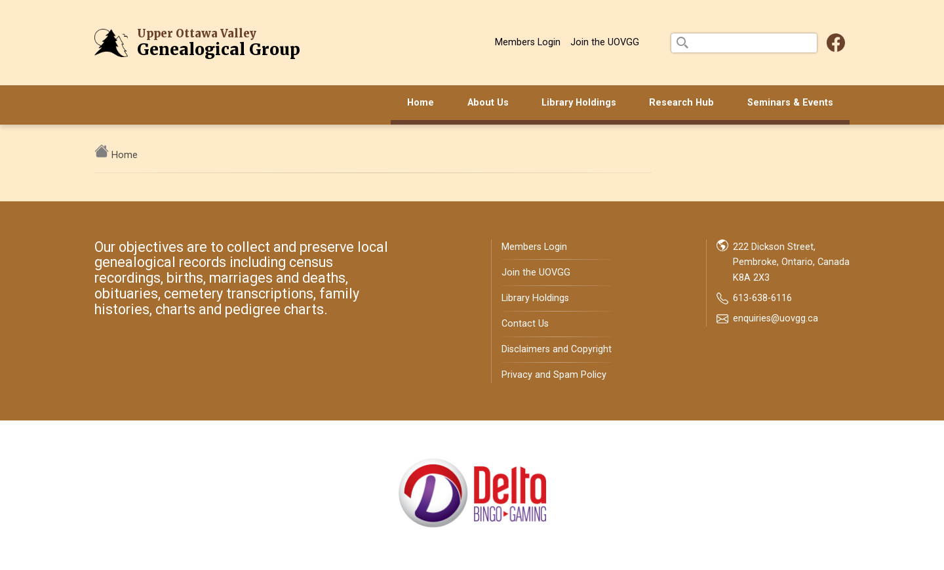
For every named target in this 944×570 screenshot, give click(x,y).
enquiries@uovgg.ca (775, 318)
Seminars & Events (790, 102)
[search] (744, 42)
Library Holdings (578, 102)
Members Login (527, 42)
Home (420, 102)
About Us (488, 102)
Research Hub (681, 102)
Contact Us (525, 323)
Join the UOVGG (604, 42)
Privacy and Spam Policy (554, 374)
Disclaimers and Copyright (557, 349)
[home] (102, 155)
